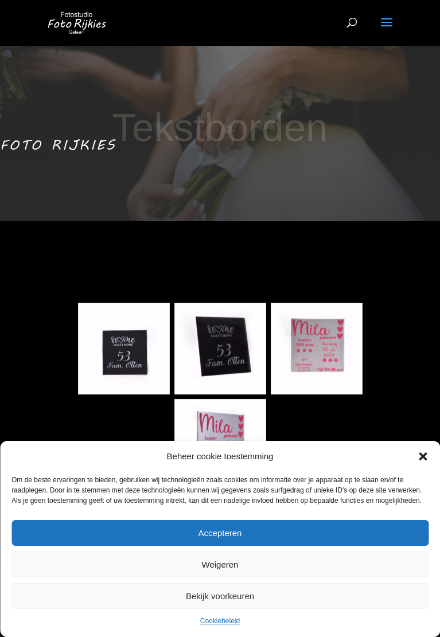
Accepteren (220, 533)
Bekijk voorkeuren (220, 596)
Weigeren (220, 564)
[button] (423, 456)
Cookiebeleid (220, 621)
